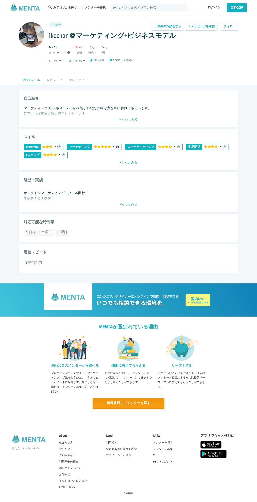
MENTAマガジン (162, 461)
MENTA (130, 493)
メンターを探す (163, 442)
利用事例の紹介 (68, 461)
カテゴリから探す (62, 7)
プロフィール (31, 80)
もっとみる (128, 119)
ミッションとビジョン (73, 480)
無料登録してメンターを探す (128, 403)
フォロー (230, 26)
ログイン (214, 7)
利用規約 (111, 442)
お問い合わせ (67, 487)
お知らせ (64, 474)
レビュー (54, 80)
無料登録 (236, 7)
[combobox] (149, 7)
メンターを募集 (94, 7)
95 (70, 60)
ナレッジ (76, 80)
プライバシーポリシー (120, 455)
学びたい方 (66, 448)
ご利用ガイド (67, 455)
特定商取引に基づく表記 (121, 448)
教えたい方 (66, 442)
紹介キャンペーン (70, 468)
